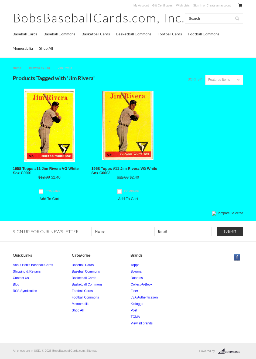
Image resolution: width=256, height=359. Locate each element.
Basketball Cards (96, 34)
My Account (141, 5)
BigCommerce (230, 351)
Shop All (46, 48)
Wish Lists (183, 5)
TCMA (135, 317)
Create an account (219, 5)
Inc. (99, 17)
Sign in (197, 5)
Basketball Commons (134, 34)
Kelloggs (137, 304)
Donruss (137, 278)
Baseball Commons (60, 34)
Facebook (237, 257)
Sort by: (195, 79)
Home (17, 67)
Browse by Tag (39, 67)
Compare (53, 191)
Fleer (134, 291)
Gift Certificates (162, 5)
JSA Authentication (144, 297)
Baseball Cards (25, 34)
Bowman (137, 271)
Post (134, 310)
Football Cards (170, 34)
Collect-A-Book (141, 284)
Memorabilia (23, 48)
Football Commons (204, 34)
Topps (135, 265)
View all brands (141, 323)
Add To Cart (49, 199)
